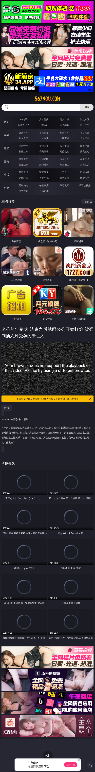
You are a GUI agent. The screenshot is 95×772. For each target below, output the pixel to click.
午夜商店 (44, 185)
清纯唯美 (44, 164)
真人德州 (44, 119)
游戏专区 (84, 119)
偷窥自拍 (23, 159)
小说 (6, 174)
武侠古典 (84, 172)
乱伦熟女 (64, 151)
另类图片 (84, 164)
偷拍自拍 (44, 145)
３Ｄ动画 (84, 132)
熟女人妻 (23, 138)
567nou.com (47, 99)
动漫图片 (84, 159)
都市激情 (23, 172)
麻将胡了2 (23, 125)
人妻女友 (64, 172)
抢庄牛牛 (84, 125)
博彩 (6, 122)
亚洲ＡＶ (23, 132)
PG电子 (23, 119)
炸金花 (43, 125)
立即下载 (70, 764)
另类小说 (44, 177)
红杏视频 (23, 191)
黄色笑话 (64, 177)
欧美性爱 (84, 145)
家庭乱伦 (44, 172)
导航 (6, 188)
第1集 (7, 407)
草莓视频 (64, 185)
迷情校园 (23, 177)
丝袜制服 (44, 138)
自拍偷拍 (44, 132)
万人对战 (64, 119)
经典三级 (44, 151)
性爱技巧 (84, 177)
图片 (6, 161)
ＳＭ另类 (84, 138)
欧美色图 (64, 159)
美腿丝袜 (23, 164)
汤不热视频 (85, 185)
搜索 (87, 107)
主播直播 (64, 138)
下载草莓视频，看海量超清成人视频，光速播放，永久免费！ (54, 399)
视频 (6, 135)
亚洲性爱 (23, 145)
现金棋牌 (64, 125)
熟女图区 (64, 164)
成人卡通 (64, 145)
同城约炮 (23, 185)
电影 (6, 148)
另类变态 (84, 151)
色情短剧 (44, 191)
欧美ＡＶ (64, 132)
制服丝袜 (23, 151)
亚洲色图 (44, 159)
